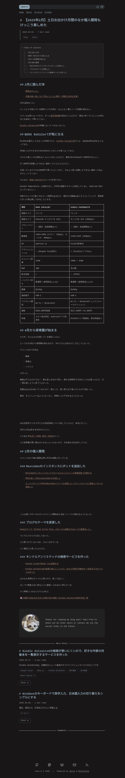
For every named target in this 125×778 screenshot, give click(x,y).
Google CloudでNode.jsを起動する (42, 563)
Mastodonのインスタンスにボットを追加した (47, 66)
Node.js (40, 670)
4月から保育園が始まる (37, 59)
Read (25, 682)
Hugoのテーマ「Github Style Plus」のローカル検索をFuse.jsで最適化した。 (56, 529)
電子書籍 (72, 670)
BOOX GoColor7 (37, 180)
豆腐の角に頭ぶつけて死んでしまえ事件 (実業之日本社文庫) (52, 96)
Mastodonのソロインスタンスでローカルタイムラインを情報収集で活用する (59, 473)
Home (21, 12)
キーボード (25, 713)
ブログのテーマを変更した (40, 69)
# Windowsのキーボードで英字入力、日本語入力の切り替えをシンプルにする (61, 696)
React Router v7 (28, 675)
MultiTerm (84, 771)
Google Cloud (27, 670)
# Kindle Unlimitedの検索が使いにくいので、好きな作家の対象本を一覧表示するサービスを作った (61, 653)
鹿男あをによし (32, 91)
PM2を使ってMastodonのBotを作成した (43, 478)
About (29, 12)
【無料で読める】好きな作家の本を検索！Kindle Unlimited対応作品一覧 (54, 598)
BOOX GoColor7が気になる (38, 56)
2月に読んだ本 (33, 52)
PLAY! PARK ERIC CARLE (42, 436)
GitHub (48, 12)
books (34, 37)
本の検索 (83, 670)
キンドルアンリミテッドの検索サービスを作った (48, 72)
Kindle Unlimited (29, 125)
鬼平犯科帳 (55, 116)
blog (26, 37)
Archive (38, 12)
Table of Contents (32, 48)
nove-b (24, 7)
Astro (72, 771)
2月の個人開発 (33, 62)
